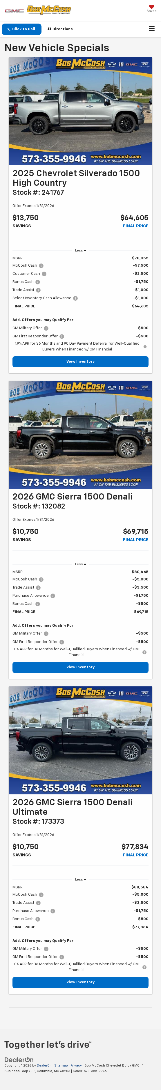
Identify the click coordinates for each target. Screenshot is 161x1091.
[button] (21, 29)
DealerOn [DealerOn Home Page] (44, 1065)
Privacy (76, 1065)
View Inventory (80, 362)
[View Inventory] (80, 111)
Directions (60, 29)
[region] (80, 304)
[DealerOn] (19, 1060)
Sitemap (61, 1065)
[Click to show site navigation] (152, 29)
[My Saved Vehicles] (151, 9)
